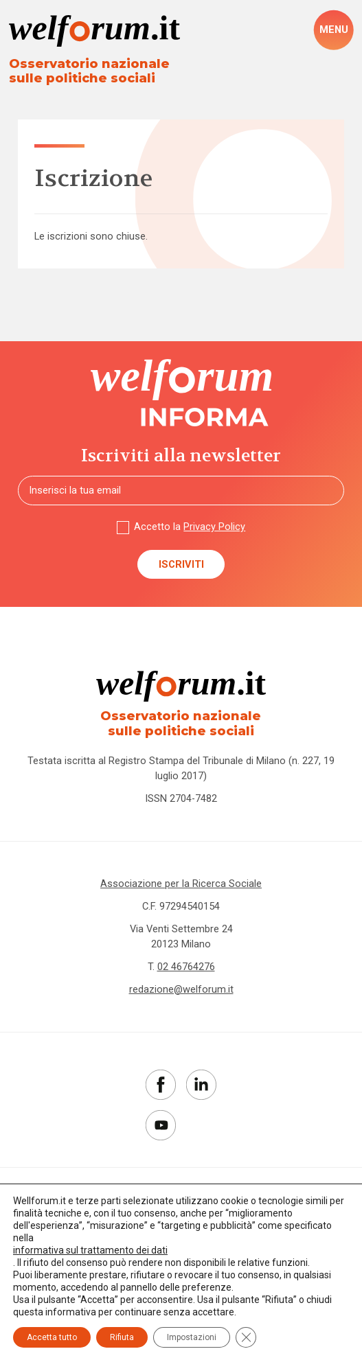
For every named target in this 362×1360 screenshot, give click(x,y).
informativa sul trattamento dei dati (90, 1250)
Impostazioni (191, 1337)
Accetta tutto (52, 1337)
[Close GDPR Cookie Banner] (246, 1337)
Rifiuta (122, 1337)
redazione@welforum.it (181, 989)
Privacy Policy (214, 526)
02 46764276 (186, 966)
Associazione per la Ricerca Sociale (181, 883)
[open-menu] (333, 30)
